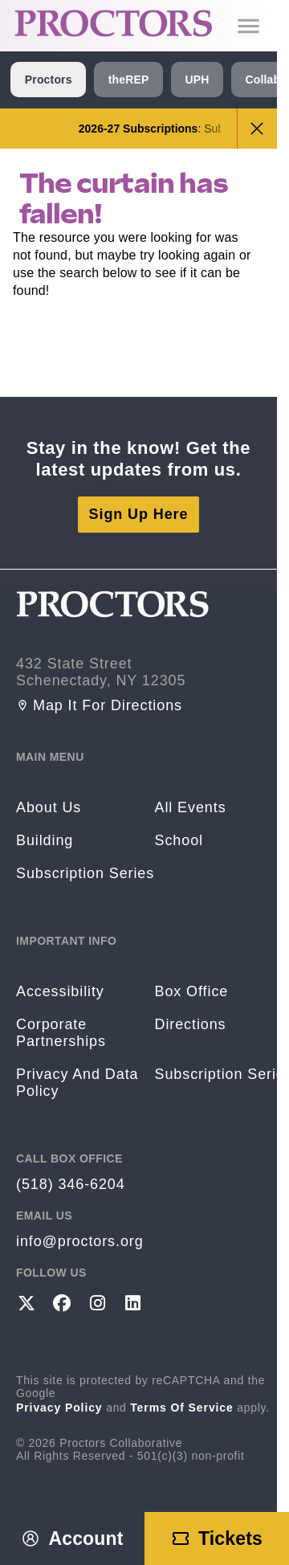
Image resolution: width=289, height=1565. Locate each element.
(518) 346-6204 (70, 1184)
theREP (128, 79)
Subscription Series (85, 873)
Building (44, 840)
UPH (197, 79)
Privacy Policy (59, 1407)
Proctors (48, 79)
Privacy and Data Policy (77, 1082)
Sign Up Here (139, 514)
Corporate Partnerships (61, 1032)
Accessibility (60, 991)
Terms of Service (182, 1407)
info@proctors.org (80, 1241)
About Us (48, 807)
